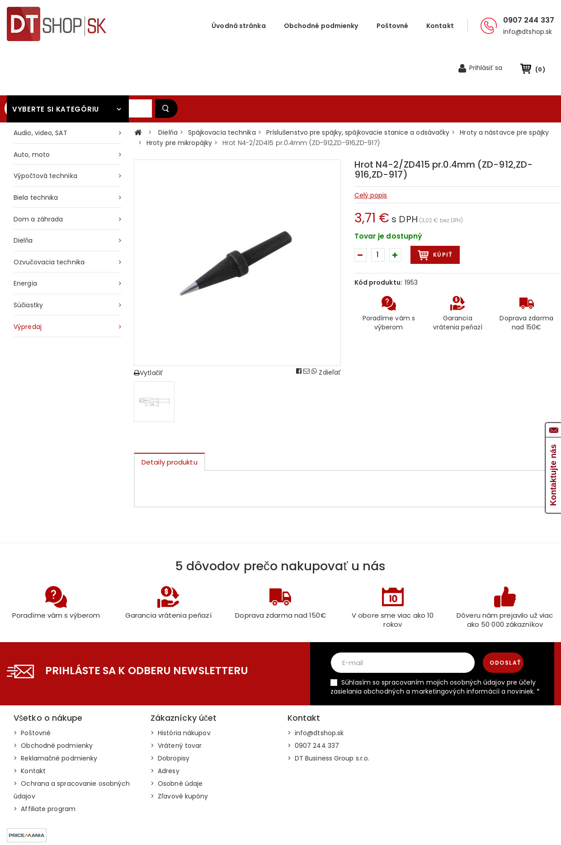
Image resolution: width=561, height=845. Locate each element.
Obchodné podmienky (321, 25)
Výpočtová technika (45, 134)
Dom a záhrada (38, 177)
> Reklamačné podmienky (55, 716)
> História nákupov (181, 691)
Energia (25, 241)
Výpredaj (28, 285)
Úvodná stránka (238, 25)
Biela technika (36, 155)
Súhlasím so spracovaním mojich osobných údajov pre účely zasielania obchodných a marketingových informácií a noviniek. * (435, 645)
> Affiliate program (44, 767)
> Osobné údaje (177, 741)
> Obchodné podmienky (53, 704)
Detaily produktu (169, 420)
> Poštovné (32, 691)
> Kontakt (30, 729)
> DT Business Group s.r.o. (329, 716)
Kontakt (440, 25)
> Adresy (165, 729)
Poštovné (393, 25)
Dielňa (23, 198)
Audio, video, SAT (40, 91)
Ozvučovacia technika (49, 220)
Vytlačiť (148, 331)
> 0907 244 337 (313, 704)
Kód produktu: (378, 240)
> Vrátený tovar (176, 704)
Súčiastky (28, 263)
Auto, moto (32, 112)
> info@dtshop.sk (316, 691)
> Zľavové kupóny (179, 754)
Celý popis (370, 153)
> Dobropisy (170, 716)
